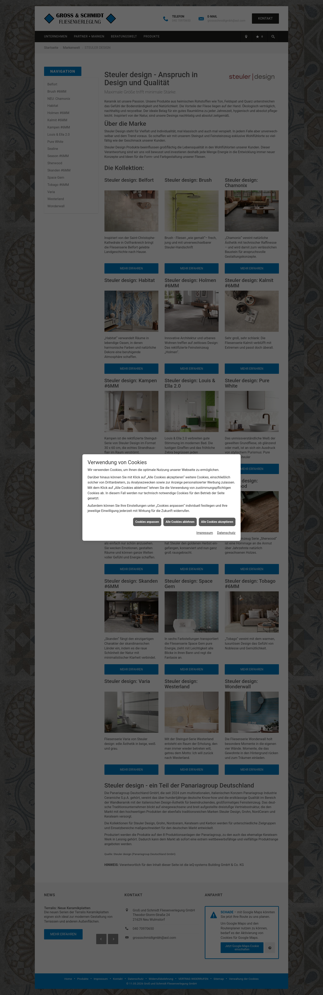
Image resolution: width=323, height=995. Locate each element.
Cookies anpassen (147, 521)
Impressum (204, 533)
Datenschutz (226, 533)
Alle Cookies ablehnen (180, 521)
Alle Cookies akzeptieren (217, 521)
